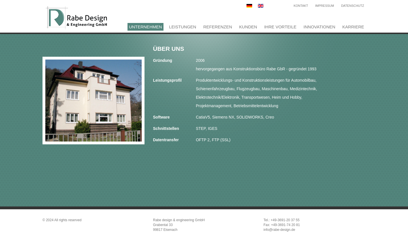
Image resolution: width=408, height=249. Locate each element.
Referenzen (217, 26)
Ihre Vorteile (280, 26)
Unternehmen (145, 26)
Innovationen (319, 26)
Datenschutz (352, 5)
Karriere (353, 26)
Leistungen (182, 26)
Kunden (248, 26)
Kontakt (301, 5)
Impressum (324, 5)
